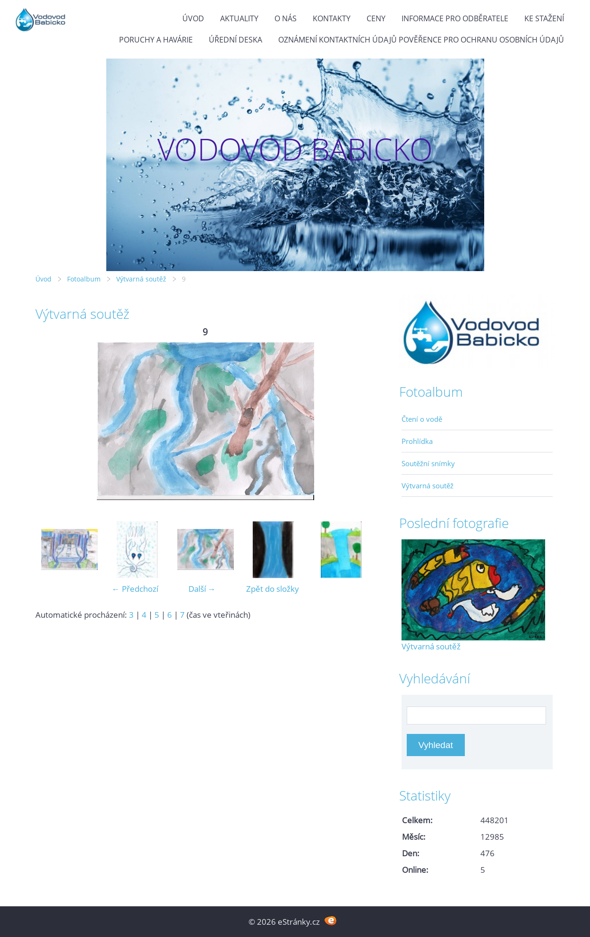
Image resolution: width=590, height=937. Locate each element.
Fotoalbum (84, 278)
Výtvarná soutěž (142, 278)
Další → (202, 588)
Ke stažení (544, 18)
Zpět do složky (272, 588)
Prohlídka (417, 441)
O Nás (285, 18)
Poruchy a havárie (156, 39)
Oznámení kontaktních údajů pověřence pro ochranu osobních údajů (421, 39)
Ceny (376, 18)
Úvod (193, 18)
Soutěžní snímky (428, 463)
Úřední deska (235, 39)
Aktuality (239, 18)
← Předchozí (135, 588)
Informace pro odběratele (455, 18)
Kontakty (332, 18)
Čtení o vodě (422, 419)
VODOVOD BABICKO (295, 149)
